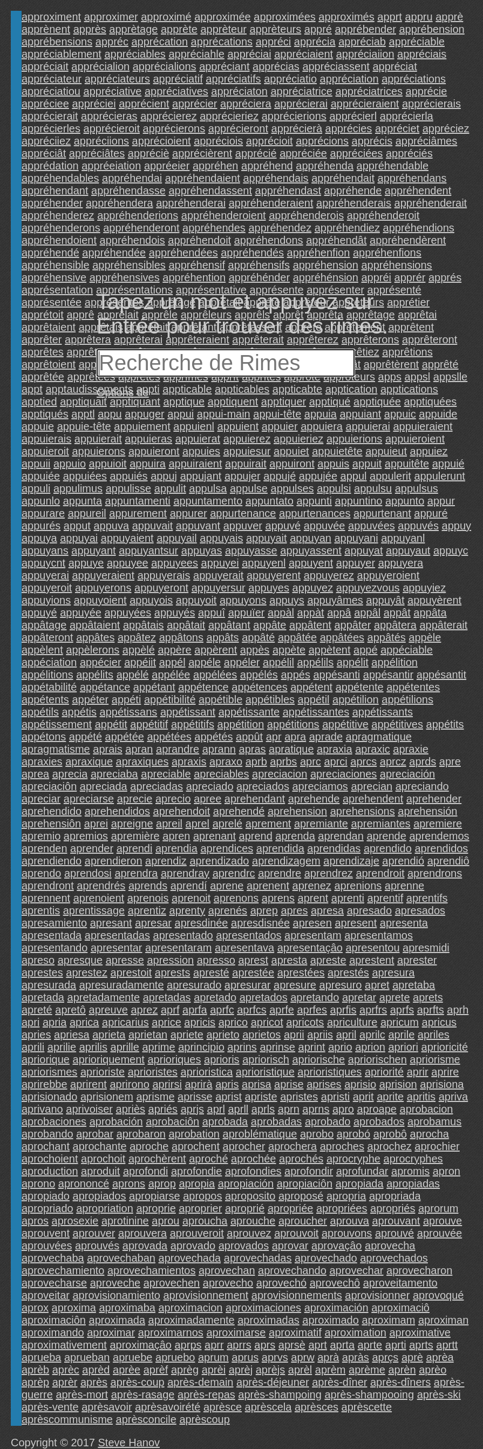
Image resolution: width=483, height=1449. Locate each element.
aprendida (280, 848)
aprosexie (75, 1221)
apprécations (222, 41)
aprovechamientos (151, 1270)
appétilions (407, 699)
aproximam (388, 1320)
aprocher (244, 1146)
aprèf (156, 1370)
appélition (394, 662)
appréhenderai (191, 203)
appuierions (354, 439)
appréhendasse (128, 190)
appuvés (418, 526)
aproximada (117, 1320)
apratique (291, 749)
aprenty (187, 910)
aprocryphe (353, 1159)
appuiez (429, 451)
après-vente (50, 1407)
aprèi (214, 1370)
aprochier (436, 1146)
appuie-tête (84, 426)
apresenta (404, 923)
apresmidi (426, 948)
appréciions (101, 141)
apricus (439, 1022)
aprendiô (448, 861)
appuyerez (329, 575)
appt (32, 389)
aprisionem (106, 1097)
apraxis (189, 761)
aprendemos (439, 836)
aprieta (108, 1034)
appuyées (128, 612)
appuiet (291, 451)
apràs (355, 1357)
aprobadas (276, 1121)
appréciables (134, 54)
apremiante (321, 823)
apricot (267, 1022)
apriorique (46, 1059)
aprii (294, 1034)
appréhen (216, 166)
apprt (389, 17)
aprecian (371, 786)
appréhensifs (259, 265)
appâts (223, 637)
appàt (310, 612)
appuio (69, 464)
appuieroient (415, 439)
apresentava (244, 948)
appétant (154, 687)
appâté (258, 637)
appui (180, 414)
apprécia (315, 41)
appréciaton (239, 91)
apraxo (225, 761)
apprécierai (301, 104)
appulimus (78, 488)
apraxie (410, 749)
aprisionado (49, 1097)
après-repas (206, 1394)
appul (354, 476)
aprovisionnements (296, 1295)
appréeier (167, 166)
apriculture (352, 1022)
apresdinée (201, 923)
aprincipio (201, 1047)
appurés (41, 526)
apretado (215, 997)
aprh (457, 1010)
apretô (70, 1010)
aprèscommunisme (67, 1419)
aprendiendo (51, 861)
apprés (444, 277)
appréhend (267, 166)
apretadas (167, 997)
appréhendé (50, 252)
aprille (125, 1047)
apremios (86, 836)
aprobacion (426, 1109)
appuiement (142, 426)
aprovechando (292, 1270)
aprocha (429, 1134)
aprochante (100, 1146)
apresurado (194, 985)
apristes (299, 1097)
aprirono (129, 1084)
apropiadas (413, 1183)
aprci (335, 761)
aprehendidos (117, 811)
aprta (342, 1345)
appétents (45, 699)
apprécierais (431, 104)
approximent (51, 17)
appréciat (394, 66)
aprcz (393, 761)
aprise (288, 1084)
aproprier (200, 1208)
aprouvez (249, 1233)
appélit (353, 662)
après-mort (82, 1394)
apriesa (72, 1034)
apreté (37, 1010)
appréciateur (51, 79)
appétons (44, 737)
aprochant (46, 1146)
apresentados (248, 935)
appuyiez (424, 588)
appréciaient (303, 54)
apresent (356, 923)
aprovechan (227, 1270)
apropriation (104, 1208)
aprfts (430, 1010)
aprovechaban (121, 1258)
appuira (148, 464)
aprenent (268, 886)
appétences (259, 687)
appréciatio (290, 79)
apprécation (160, 41)
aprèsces (316, 1407)
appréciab (362, 41)
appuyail (177, 538)
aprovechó (281, 1283)
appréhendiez (347, 228)
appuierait (98, 439)
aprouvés (97, 1245)
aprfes (312, 1010)
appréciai (249, 54)
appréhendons (268, 240)
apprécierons (174, 128)
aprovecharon (419, 1270)
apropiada (360, 1183)
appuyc (450, 550)
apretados (264, 997)
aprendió (403, 861)
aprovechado (326, 1258)
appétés (213, 737)
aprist (228, 1097)
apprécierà (297, 128)
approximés (346, 17)
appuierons (98, 451)
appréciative (113, 91)
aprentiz (147, 910)
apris (227, 1084)
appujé (279, 476)
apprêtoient (49, 364)
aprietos (261, 1034)
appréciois (218, 141)
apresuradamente (121, 985)
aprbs (283, 761)
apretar (359, 997)
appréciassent (336, 66)
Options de (123, 392)
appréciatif (178, 79)
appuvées (371, 526)
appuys (286, 600)
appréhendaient (202, 178)
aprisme (155, 1097)
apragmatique (379, 737)
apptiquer (283, 401)
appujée (318, 476)
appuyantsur (148, 550)
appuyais (221, 538)
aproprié (244, 1208)
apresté (211, 972)
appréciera (245, 104)
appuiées (85, 476)
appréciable (417, 41)
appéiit (140, 662)
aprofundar (362, 1171)
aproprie (155, 1208)
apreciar (41, 799)
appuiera (322, 426)
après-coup (138, 1382)
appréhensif (196, 265)
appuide (438, 414)
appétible (220, 699)
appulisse (129, 488)
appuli (36, 488)
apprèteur (223, 29)
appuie (38, 426)
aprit (363, 1097)
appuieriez (298, 439)
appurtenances (314, 513)
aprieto (223, 1034)
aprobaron (141, 1134)
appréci (273, 41)
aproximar (111, 1332)
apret (377, 985)
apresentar (116, 948)
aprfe (281, 1010)
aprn (289, 1109)
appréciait (45, 66)
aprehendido (51, 811)
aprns (315, 1109)
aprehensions (362, 811)
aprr (214, 1345)
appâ (339, 612)
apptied (39, 401)
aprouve (442, 1221)
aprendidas (333, 848)
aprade (326, 737)
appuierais (46, 439)
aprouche (252, 1221)
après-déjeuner (272, 1382)
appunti (314, 501)
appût (249, 737)
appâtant (229, 625)
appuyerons (103, 588)
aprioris (222, 1059)
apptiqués (45, 414)
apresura (393, 972)
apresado (369, 910)
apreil (169, 823)
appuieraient (422, 426)
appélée (171, 675)
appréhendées (183, 252)
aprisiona (442, 1084)
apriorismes (49, 1072)
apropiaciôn (304, 1183)
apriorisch (265, 1059)
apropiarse (154, 1196)
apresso (216, 960)
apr (274, 737)
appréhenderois (306, 215)
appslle (450, 377)
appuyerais (164, 575)
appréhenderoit (383, 215)
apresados (420, 910)
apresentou (372, 948)
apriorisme (435, 1059)
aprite (390, 1097)
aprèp (35, 1382)
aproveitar (46, 1295)
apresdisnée (260, 923)
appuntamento (207, 501)
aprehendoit (181, 811)
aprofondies (253, 1171)
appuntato (270, 501)
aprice (166, 1022)
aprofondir (308, 1171)
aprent (313, 898)
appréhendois (132, 240)
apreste (328, 960)
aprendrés (101, 886)
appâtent (310, 625)
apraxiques (142, 761)
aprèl (300, 1370)
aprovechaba (53, 1258)
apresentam (313, 935)
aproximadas (268, 1320)
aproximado (330, 1320)
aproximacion (191, 1308)
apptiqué (330, 401)
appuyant (93, 550)
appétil (314, 699)
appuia (320, 414)
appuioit (108, 464)
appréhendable (392, 166)
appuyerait (218, 575)
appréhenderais (353, 203)
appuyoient (100, 600)
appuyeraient (103, 575)
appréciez (446, 128)
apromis (410, 1171)
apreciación (407, 774)
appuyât (385, 600)
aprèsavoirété (167, 1407)
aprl (216, 1109)
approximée (222, 17)
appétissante (249, 712)
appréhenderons (61, 228)
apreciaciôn (49, 786)
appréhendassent (210, 190)
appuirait (246, 464)
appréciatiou (51, 91)
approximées (285, 17)
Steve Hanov (129, 1442)
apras (252, 749)
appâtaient (95, 625)
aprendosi (88, 873)
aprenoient (99, 898)
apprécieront (238, 128)
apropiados (99, 1196)
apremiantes (381, 823)
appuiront (291, 464)
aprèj (241, 1370)
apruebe (132, 1357)
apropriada (395, 1196)
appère (174, 650)
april (346, 1034)
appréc (112, 41)
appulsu (373, 488)
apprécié (256, 153)
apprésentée (51, 302)
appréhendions (418, 228)
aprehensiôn (51, 823)
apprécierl (353, 116)
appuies (201, 451)
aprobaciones (54, 1121)
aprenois (148, 898)
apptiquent (233, 401)
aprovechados (394, 1258)
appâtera (395, 625)
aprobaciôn (172, 1121)
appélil (278, 662)
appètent (330, 650)
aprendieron (113, 861)
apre (450, 761)
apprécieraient (365, 104)
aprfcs (251, 1010)
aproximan (443, 1320)
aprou (165, 1221)
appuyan (310, 538)
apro (343, 1109)
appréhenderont (141, 228)
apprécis (372, 141)
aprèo (432, 1370)
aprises (324, 1084)
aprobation (194, 1134)
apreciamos (320, 786)
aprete (394, 997)
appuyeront (161, 588)
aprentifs (427, 898)
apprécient (144, 104)
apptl (82, 414)
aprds (422, 761)
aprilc (372, 1034)
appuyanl (403, 538)
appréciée (303, 153)
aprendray (185, 873)
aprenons (236, 898)
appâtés (387, 637)
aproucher (302, 1221)
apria (54, 1022)
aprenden (44, 848)
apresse (125, 960)
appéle (204, 662)
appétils (40, 712)
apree (207, 799)
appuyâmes (335, 600)
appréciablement (61, 54)
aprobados (379, 1121)
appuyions (46, 600)
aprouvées (47, 1245)
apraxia (334, 749)
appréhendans (412, 178)
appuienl (193, 426)
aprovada (145, 1245)
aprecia (70, 774)
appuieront (154, 451)
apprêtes (43, 352)
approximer (111, 17)
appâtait (186, 625)
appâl (367, 612)
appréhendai (132, 178)
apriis (320, 1034)
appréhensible (56, 265)
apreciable (166, 774)
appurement (138, 513)
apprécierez (168, 116)
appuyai (79, 538)
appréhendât (336, 240)
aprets (428, 997)
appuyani (356, 538)
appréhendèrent (408, 240)
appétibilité (170, 699)
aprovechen (172, 1283)
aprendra (136, 873)
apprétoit (43, 315)
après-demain (200, 1382)
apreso (38, 960)
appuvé (283, 526)
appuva (111, 526)
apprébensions (57, 41)
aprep (264, 910)
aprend (256, 836)
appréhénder (259, 277)
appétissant (187, 712)
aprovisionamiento (116, 1295)
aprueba (41, 1357)
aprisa (256, 1084)
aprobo (317, 1134)
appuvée (324, 526)
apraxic (372, 749)
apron (446, 1171)
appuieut (386, 451)
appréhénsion (325, 277)
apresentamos (378, 935)
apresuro (340, 985)
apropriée (291, 1208)
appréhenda (324, 166)
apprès (89, 29)
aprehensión (427, 811)
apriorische (318, 1059)
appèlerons (92, 650)
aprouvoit (296, 1233)
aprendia (176, 848)
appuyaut (408, 550)
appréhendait (343, 178)
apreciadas (156, 786)
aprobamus (434, 1121)
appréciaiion (365, 54)
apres (294, 910)
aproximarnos (170, 1332)
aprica (84, 1022)
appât (397, 612)
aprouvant (396, 1221)
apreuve (108, 1010)
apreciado (210, 786)
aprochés (301, 1159)
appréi (376, 277)
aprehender (433, 799)
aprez (144, 1010)
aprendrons (434, 873)
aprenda (295, 836)
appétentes (413, 687)
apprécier (194, 104)
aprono (38, 1183)
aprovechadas (258, 1258)
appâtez (137, 637)
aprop (162, 1183)
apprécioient (161, 141)
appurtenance (243, 513)
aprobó (353, 1134)
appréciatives (176, 91)
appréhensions (396, 265)
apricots (305, 1022)
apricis (199, 1022)
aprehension (297, 811)
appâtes (95, 637)
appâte (269, 625)
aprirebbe (44, 1084)
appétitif (149, 724)
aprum (213, 1357)
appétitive (345, 724)
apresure (295, 985)
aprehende (314, 799)
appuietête (337, 451)
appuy (457, 526)
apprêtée (43, 377)
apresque (80, 960)
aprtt (447, 1345)
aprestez (86, 972)
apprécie (426, 91)
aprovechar (356, 1270)
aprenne (404, 886)
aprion (370, 1047)
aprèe (126, 1370)
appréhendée (114, 252)
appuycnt (43, 563)
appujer (243, 476)
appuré (430, 513)
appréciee (45, 104)
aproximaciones (263, 1308)
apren (176, 836)
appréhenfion (318, 252)
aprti (395, 1345)
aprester (417, 960)
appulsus (416, 488)
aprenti (347, 898)
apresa (327, 910)
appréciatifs (233, 79)
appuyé (39, 612)
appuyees (174, 563)
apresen (312, 923)
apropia (197, 1183)
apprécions (322, 141)
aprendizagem (286, 861)
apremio (41, 836)
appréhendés (252, 252)
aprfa (194, 1010)
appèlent (42, 650)
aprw (302, 1357)
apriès (130, 1109)
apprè (449, 17)
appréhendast (288, 190)
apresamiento (54, 923)
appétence (203, 687)
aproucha (204, 1221)
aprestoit (131, 972)
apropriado (47, 1208)
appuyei (220, 563)
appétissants (382, 712)
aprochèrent (157, 1159)
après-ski (439, 1394)
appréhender (52, 203)
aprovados (244, 1245)
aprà (328, 1357)
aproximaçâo (141, 1345)
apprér (410, 277)
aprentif (386, 898)
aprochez (390, 1146)
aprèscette (367, 1407)
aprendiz (166, 861)
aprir (417, 1072)
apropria (346, 1196)
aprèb (35, 1370)
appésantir (388, 675)
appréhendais (275, 178)
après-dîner (339, 1382)
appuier (280, 426)
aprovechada (190, 1258)
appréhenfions (387, 252)
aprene (226, 886)
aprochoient (50, 1159)
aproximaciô (400, 1308)
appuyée (80, 612)
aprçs (385, 1357)
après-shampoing (280, 1394)
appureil (87, 513)
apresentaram (178, 948)
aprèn (402, 1370)
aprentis (41, 910)
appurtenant (382, 513)
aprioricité (444, 1047)
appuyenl (263, 563)
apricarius (125, 1022)
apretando (314, 997)
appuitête (407, 464)
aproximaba (127, 1308)
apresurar (248, 985)
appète (289, 650)
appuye (86, 563)
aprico (233, 1022)
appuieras (148, 439)
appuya (39, 538)
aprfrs (373, 1010)
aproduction (50, 1171)
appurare (43, 513)
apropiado (46, 1196)
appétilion (355, 699)
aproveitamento (400, 1283)
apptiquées (430, 401)
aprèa (440, 1357)
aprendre (279, 873)
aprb (256, 761)
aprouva (349, 1221)
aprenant (214, 836)
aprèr (65, 1382)
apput (77, 526)
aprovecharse (54, 1283)
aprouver (94, 1233)
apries (36, 1034)
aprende (386, 836)
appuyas (201, 550)
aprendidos (441, 848)
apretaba (413, 985)
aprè (412, 1357)
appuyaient (127, 538)
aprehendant (255, 799)
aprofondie (196, 1171)
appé (365, 650)
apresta (289, 960)
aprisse (195, 1097)
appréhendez (279, 228)
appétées (169, 737)
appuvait (152, 526)
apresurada (49, 985)
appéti (126, 699)
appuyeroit (47, 588)
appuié (448, 464)
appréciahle (196, 54)
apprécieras (109, 116)
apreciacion (279, 774)
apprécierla (406, 116)
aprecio (173, 799)
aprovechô (335, 1283)
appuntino (359, 501)
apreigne (132, 823)
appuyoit (196, 600)
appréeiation (111, 166)
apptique (184, 401)
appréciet (397, 128)
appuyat (363, 550)
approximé (166, 17)
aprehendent (373, 799)
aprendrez (328, 873)
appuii (36, 464)
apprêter (42, 339)
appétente (360, 687)
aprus (245, 1357)
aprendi (135, 848)
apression (170, 960)
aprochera (292, 1146)
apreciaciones (343, 774)
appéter (90, 699)
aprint (311, 1047)
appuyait (266, 538)
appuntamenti (138, 501)
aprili (33, 1047)
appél (172, 662)
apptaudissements (89, 389)
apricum (399, 1022)
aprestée (253, 972)
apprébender (365, 29)
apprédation (50, 166)
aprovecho (228, 1283)
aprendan (341, 836)
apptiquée (377, 401)
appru (418, 17)
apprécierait (50, 116)
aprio (340, 1047)
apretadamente (103, 997)
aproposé (300, 1196)
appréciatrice (301, 91)
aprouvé (394, 1233)
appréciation (349, 79)
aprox (35, 1308)
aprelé (228, 823)
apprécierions (294, 116)
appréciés (409, 153)
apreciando (422, 786)
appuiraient (195, 464)
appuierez (247, 439)
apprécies (348, 128)
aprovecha (390, 1245)
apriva (453, 1097)
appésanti (337, 675)
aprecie (135, 799)
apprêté (440, 364)
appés (295, 675)
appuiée (41, 476)
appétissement (57, 724)
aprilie (61, 1047)
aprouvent (46, 1233)
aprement (268, 823)
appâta (429, 612)
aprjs (192, 1109)
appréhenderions (137, 215)
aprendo (41, 873)
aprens (278, 898)
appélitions (47, 675)
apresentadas (117, 935)
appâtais (143, 625)
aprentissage (94, 910)
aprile (401, 1034)
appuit (367, 464)
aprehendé (239, 811)
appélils (315, 662)
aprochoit (103, 1159)
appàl (281, 612)
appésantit (441, 675)
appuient (238, 426)
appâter (352, 625)
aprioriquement (109, 1059)
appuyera (400, 563)
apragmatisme (56, 749)
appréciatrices (369, 91)
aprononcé (84, 1183)
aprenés (227, 910)
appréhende (353, 190)
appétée (124, 737)
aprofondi (145, 1171)
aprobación (116, 1121)
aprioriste (102, 1072)
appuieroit (45, 451)
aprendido (388, 848)
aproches (342, 1146)
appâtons (181, 637)
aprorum (438, 1208)
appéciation (49, 662)
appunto (404, 501)
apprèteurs (276, 29)
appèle (425, 637)
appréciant (224, 66)
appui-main (223, 414)
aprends (147, 886)
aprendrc (234, 873)
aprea (35, 774)
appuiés (129, 476)
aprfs (402, 1010)
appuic (400, 414)
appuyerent (274, 575)
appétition (240, 724)
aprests (173, 972)
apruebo (175, 1357)
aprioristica (207, 1072)
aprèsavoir (106, 1407)
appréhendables (60, 178)
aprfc (222, 1010)
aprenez (311, 886)
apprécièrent (202, 153)
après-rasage (143, 1394)
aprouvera (142, 1233)
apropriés (392, 1208)
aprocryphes (413, 1159)
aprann (219, 749)
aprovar (290, 1245)
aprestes (42, 972)
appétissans (129, 712)
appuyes (268, 588)
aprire (445, 1072)
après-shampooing (369, 1394)
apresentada (51, 935)
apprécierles (51, 128)
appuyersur (219, 588)
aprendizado (219, 861)
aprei (96, 823)
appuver (242, 526)
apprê (80, 315)
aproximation (355, 1332)
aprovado (193, 1245)
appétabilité (49, 687)
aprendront (48, 886)
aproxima (74, 1308)
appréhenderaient (271, 203)
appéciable (406, 650)
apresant (111, 923)
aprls (263, 1109)
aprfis (343, 1010)
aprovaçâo (336, 1245)
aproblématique (260, 1134)
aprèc (65, 1370)
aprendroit (380, 873)
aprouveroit (197, 1233)
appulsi (334, 488)
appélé (133, 675)
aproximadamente (191, 1320)
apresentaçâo (310, 948)
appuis (333, 464)
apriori (403, 1047)
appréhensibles (129, 265)
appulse (249, 488)
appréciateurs (117, 79)
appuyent (311, 563)
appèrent (215, 650)
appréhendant (55, 190)
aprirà (198, 1084)
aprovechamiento (63, 1270)
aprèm (330, 1370)
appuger (144, 414)
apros (35, 1221)
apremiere (437, 823)
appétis (79, 712)
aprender (91, 848)
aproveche (115, 1283)
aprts (421, 1345)
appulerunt (439, 476)
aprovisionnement (205, 1295)
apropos (202, 1196)
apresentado (183, 935)
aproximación (336, 1308)
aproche (149, 1146)
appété (85, 737)
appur (441, 501)
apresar (153, 923)
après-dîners (400, 1382)
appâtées (342, 637)
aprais (107, 749)
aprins (241, 1047)
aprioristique (265, 1072)
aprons (128, 1183)
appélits (94, 675)
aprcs (363, 761)
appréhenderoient (223, 215)
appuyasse (251, 550)
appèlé (139, 650)
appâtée (297, 637)
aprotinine (125, 1221)
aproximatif (295, 1332)
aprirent (88, 1084)
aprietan (147, 1034)
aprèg (185, 1370)
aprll (238, 1109)
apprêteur (89, 352)
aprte (370, 1345)
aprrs (239, 1345)
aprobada (225, 1121)
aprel (197, 823)
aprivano (42, 1109)
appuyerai (45, 575)
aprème (367, 1370)
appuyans (45, 550)
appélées (215, 675)
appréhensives (125, 277)
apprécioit (269, 141)
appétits (445, 724)
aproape (377, 1109)
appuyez (313, 588)
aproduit (100, 1171)
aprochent (196, 1146)
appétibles (270, 699)
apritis (421, 1097)
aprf (170, 1010)
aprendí (189, 886)
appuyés (174, 612)
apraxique (89, 761)
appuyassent (310, 550)
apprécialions (164, 66)
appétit (111, 724)
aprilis (93, 1047)
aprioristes (153, 1072)
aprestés (348, 972)
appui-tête (277, 414)
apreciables (221, 774)
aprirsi (166, 1084)
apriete (187, 1034)
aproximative (419, 1332)
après (93, 1382)
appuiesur (247, 451)
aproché (208, 1159)
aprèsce (222, 1407)
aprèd (96, 1370)
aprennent (46, 898)
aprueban (87, 1357)
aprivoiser (89, 1109)
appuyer (355, 563)
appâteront (47, 637)
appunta (82, 501)
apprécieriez (229, 116)
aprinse (277, 1047)
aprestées (301, 972)
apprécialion (100, 66)
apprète (179, 29)
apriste (261, 1097)
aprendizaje (351, 861)
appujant (201, 476)
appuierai (368, 426)
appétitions (293, 724)
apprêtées (91, 377)
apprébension (432, 29)
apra (295, 737)
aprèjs (270, 1370)
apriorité (384, 1072)
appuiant (360, 414)
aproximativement (64, 1345)
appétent (311, 687)
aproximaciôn (54, 1320)
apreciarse (89, 799)
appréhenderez (58, 215)
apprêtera (88, 339)
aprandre (177, 749)
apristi (335, 1097)
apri (30, 1022)
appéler (242, 662)
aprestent (371, 960)
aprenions (358, 886)
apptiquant (135, 401)
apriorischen (377, 1059)
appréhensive (54, 277)
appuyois (151, 600)
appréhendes (214, 228)
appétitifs (192, 724)
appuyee (127, 563)
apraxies (42, 761)
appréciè (148, 153)
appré (318, 29)
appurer (188, 513)
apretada (43, 997)
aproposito (250, 1196)
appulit (170, 488)
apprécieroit (112, 128)
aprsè (291, 1345)
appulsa (208, 488)
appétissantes (316, 712)
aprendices (226, 848)
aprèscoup (204, 1419)
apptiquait (83, 401)
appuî (211, 612)
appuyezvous (368, 588)
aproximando (53, 1332)
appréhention (194, 277)
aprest (253, 960)
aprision (398, 1084)
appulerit (390, 476)
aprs (264, 1345)
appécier (100, 662)
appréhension (325, 265)
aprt (317, 1345)
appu (110, 414)
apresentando (54, 948)
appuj (164, 476)
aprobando (47, 1134)
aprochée (253, 1159)
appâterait (443, 625)
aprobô (390, 1134)
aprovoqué (438, 1295)
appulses (292, 488)
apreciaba (114, 774)
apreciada (103, 786)
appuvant (198, 526)
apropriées (342, 1208)
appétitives (397, 724)
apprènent (46, 29)
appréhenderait (430, 203)
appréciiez (46, 141)
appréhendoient (59, 240)
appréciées (356, 153)
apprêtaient (49, 327)
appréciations (414, 79)
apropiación (246, 1183)
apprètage (133, 29)
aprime (158, 1047)
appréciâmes (427, 141)
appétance (105, 687)
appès (255, 650)
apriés (163, 1109)
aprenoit (191, 898)
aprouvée (439, 1233)
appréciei (93, 104)
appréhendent (418, 190)
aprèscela (268, 1407)
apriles (434, 1034)
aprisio (360, 1084)
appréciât (44, 153)
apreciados (262, 786)
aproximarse (236, 1332)
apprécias (276, 66)
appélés (259, 675)
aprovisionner (377, 1295)
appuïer (246, 612)
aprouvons (347, 1233)
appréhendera (119, 203)
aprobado (328, 1121)
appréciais (421, 54)
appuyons (243, 600)
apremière (135, 836)
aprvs (275, 1357)
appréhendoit (199, 240)
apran (139, 749)
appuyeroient (388, 575)
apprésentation (57, 290)
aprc (310, 761)
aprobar (94, 1134)
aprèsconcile (146, 1419)
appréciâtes (97, 153)
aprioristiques (329, 1072)
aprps (187, 1345)
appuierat (197, 439)
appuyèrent (434, 600)
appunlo (41, 501)
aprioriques (174, 1059)
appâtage (44, 625)
